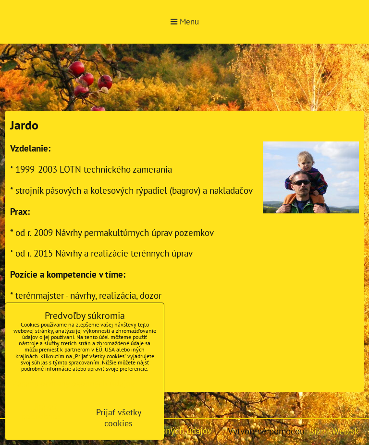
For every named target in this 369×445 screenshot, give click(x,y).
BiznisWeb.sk (334, 431)
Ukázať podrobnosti (44, 411)
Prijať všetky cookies (118, 418)
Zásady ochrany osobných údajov (73, 383)
